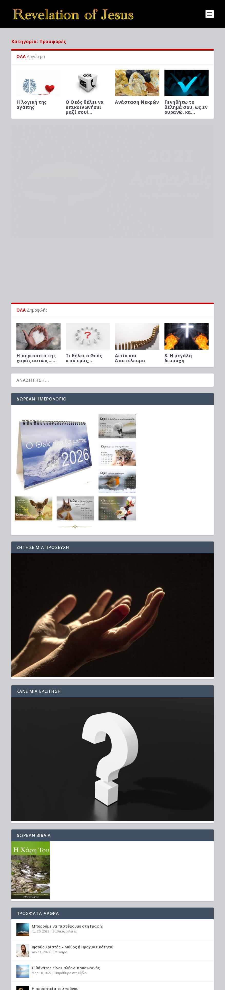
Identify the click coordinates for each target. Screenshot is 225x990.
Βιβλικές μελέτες (64, 875)
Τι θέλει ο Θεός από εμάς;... (84, 302)
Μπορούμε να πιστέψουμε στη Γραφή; (67, 870)
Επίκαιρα (60, 896)
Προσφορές (25, 199)
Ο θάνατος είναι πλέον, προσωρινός (66, 912)
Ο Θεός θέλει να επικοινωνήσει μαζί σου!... (85, 107)
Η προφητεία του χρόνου (55, 932)
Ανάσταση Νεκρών (137, 102)
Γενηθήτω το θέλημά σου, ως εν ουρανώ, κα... (186, 107)
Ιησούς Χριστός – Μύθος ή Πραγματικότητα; (72, 891)
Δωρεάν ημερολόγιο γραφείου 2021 (58, 191)
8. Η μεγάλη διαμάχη (178, 302)
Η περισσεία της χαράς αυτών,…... (36, 302)
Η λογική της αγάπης (31, 104)
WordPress (104, 984)
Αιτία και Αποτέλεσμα (130, 302)
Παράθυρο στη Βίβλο (71, 917)
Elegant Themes (56, 984)
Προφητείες (85, 938)
